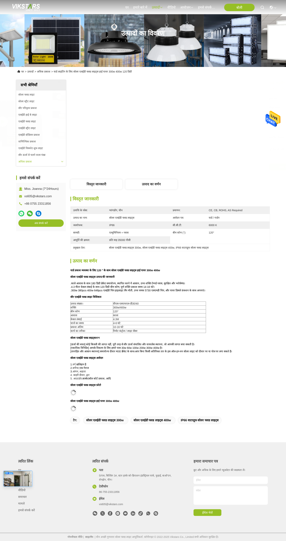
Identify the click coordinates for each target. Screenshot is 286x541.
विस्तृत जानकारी (96, 184)
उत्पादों (157, 7)
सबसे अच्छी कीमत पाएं (202, 166)
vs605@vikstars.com (38, 196)
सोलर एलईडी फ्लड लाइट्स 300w (105, 420)
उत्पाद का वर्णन (151, 184)
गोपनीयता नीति (75, 536)
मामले (21, 503)
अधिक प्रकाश (43, 71)
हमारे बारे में (140, 7)
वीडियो (171, 7)
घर (127, 7)
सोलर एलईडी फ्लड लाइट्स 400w (152, 420)
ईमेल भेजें (207, 512)
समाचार (22, 496)
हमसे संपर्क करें (207, 7)
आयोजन (187, 7)
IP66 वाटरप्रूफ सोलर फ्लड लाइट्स (200, 420)
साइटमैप (89, 536)
